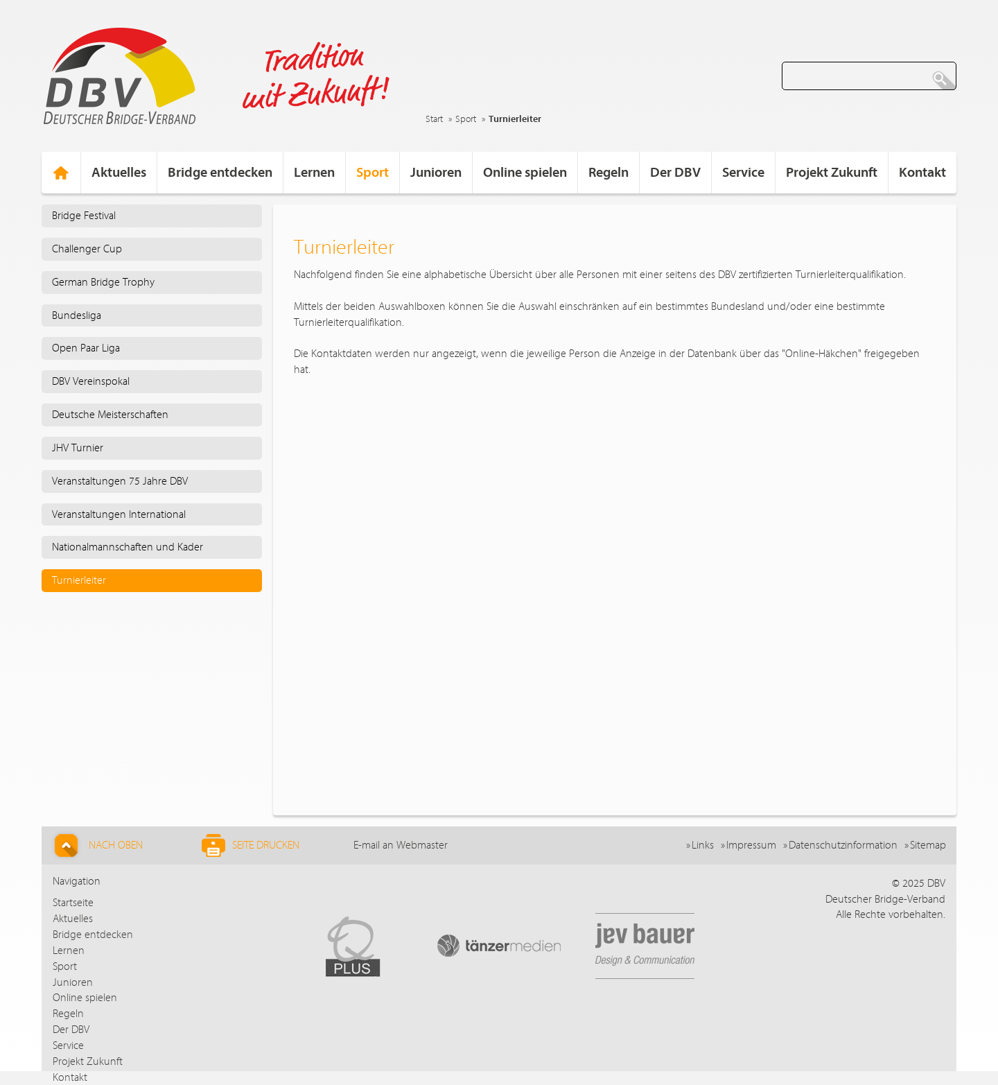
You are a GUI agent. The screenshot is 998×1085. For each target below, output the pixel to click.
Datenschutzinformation (843, 845)
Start (434, 119)
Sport (465, 119)
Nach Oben (97, 845)
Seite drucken (250, 845)
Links (703, 845)
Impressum (751, 845)
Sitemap (928, 845)
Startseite (73, 902)
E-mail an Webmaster (400, 845)
